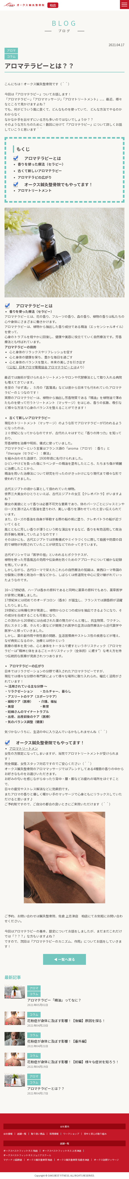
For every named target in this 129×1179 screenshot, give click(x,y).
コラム (11, 56)
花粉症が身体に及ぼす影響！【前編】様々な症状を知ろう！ (73, 1061)
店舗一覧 (21, 1133)
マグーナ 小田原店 (12, 1159)
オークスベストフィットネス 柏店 (20, 1150)
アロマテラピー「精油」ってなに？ (54, 1000)
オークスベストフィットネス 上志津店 (61, 1150)
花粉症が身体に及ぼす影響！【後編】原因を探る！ (66, 1020)
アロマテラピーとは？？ (46, 1088)
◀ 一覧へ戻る (64, 959)
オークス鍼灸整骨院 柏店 (39, 1159)
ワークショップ (71, 1133)
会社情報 (7, 1133)
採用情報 (53, 1133)
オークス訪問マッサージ (106, 1159)
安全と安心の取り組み (95, 1133)
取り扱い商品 (38, 1133)
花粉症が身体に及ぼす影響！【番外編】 (57, 1041)
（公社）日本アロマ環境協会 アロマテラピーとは (42, 367)
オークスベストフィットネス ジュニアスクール (27, 1155)
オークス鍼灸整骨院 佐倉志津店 (73, 1159)
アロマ (11, 50)
